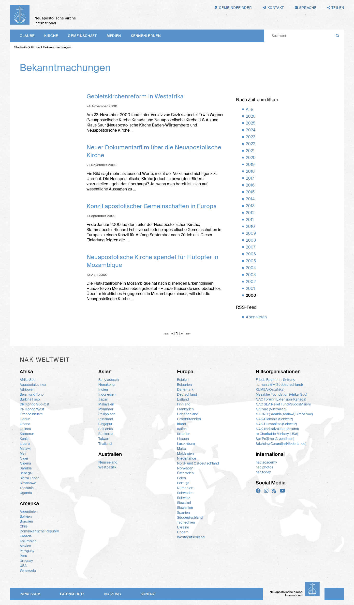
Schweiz (183, 498)
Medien (114, 35)
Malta (181, 448)
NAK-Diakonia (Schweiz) (274, 419)
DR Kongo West (32, 409)
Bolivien (26, 516)
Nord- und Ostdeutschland (198, 463)
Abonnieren (256, 317)
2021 (250, 150)
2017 (250, 178)
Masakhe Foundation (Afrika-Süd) (281, 394)
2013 (250, 205)
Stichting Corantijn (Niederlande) (281, 443)
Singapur (105, 424)
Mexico (25, 546)
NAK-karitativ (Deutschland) (277, 429)
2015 (250, 192)
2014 (250, 199)
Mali (23, 453)
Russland (105, 419)
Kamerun (27, 434)
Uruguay (26, 560)
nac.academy (266, 462)
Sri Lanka (105, 429)
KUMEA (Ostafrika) (270, 389)
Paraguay (27, 551)
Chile (24, 526)
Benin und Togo (32, 394)
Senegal (26, 473)
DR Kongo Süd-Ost (34, 404)
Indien (103, 389)
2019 (250, 164)
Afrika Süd (27, 379)
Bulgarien (184, 384)
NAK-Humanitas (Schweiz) (276, 424)
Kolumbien (28, 541)
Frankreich (185, 409)
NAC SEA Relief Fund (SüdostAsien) (283, 404)
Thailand (105, 443)
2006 (251, 254)
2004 (251, 267)
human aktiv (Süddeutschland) (279, 384)
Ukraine (183, 527)
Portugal (183, 483)
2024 (250, 130)
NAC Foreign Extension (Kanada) (281, 399)
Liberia (25, 443)
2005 (251, 261)
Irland (181, 424)
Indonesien (107, 394)
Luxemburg (186, 443)
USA (23, 565)
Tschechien (186, 522)
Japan (103, 399)
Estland (183, 399)
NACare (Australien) (271, 409)
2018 (250, 171)
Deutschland (187, 394)
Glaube (27, 35)
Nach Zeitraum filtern (257, 100)
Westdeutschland (191, 537)
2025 (250, 123)
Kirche (51, 35)
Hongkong (106, 384)
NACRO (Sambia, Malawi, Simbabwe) (284, 414)
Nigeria (25, 463)
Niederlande (186, 458)
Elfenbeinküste (31, 414)
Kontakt (148, 594)
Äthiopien (27, 389)
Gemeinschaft (82, 35)
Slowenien (185, 507)
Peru (23, 556)
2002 (251, 281)
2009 (251, 233)
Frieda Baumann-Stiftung (275, 379)
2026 (250, 116)
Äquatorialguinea (33, 384)
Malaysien (106, 404)
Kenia (24, 438)
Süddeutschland (190, 517)
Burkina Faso (30, 399)
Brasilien (26, 521)
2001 (250, 288)
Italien (182, 429)
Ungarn (183, 532)
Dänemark (185, 389)
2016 (250, 185)
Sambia (26, 468)
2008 (251, 240)
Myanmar (105, 409)
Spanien (183, 512)
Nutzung (112, 594)
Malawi (25, 448)
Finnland (183, 404)
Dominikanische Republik (39, 531)
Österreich (185, 473)
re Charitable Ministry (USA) (277, 434)
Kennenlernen (146, 35)
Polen (181, 478)
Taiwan (103, 438)
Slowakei (184, 502)
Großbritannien (189, 419)
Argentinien (29, 511)
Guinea (25, 429)
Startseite (21, 47)
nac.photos (264, 467)
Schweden (185, 493)
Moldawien (185, 453)
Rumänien (185, 488)
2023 (250, 137)
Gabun (25, 419)
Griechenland (187, 414)
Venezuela (28, 570)
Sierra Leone (30, 478)
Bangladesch (108, 379)
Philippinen (106, 414)
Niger (24, 458)
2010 (250, 226)
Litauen (183, 438)
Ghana (25, 424)
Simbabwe (28, 483)
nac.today (263, 472)
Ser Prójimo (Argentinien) (275, 438)
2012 (250, 212)
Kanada (26, 536)
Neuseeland (107, 462)
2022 (250, 143)
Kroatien (183, 434)
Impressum (30, 594)
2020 (251, 157)
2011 (250, 219)
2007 (250, 247)
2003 (251, 274)
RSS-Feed (246, 307)
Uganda (26, 493)
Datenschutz (72, 594)
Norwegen (185, 468)
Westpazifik (107, 467)
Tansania (27, 488)
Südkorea (105, 434)
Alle (249, 109)
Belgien (183, 379)
